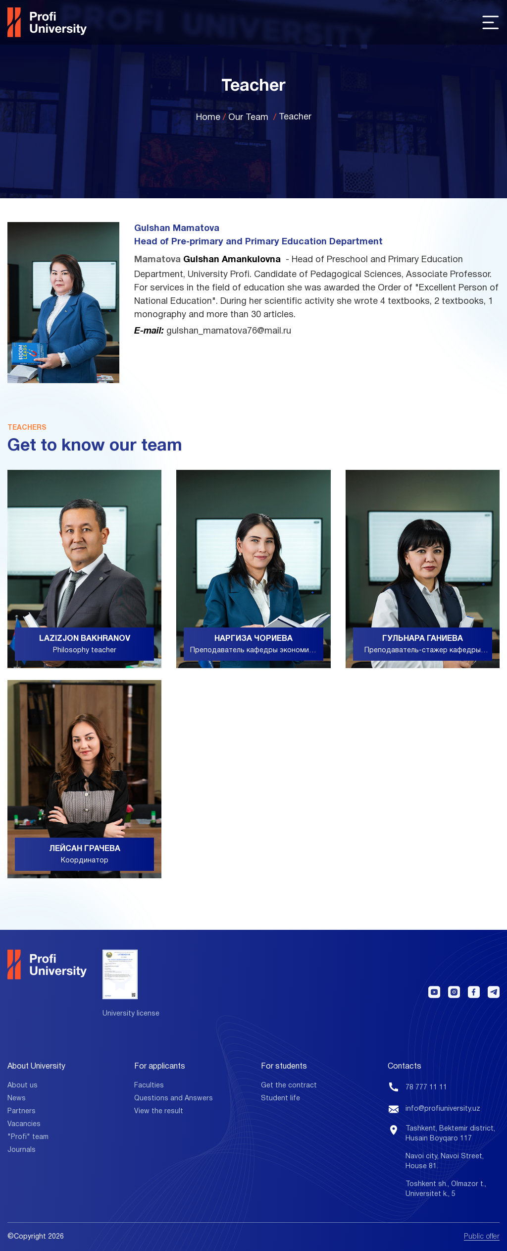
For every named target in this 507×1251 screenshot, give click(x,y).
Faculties (149, 1085)
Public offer (482, 1237)
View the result (158, 1111)
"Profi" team (28, 1137)
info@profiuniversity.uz (443, 1109)
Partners (21, 1111)
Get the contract (289, 1085)
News (16, 1098)
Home (208, 118)
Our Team (248, 118)
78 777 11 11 (426, 1087)
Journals (21, 1150)
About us (22, 1085)
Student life (280, 1098)
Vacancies (24, 1124)
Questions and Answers (173, 1098)
